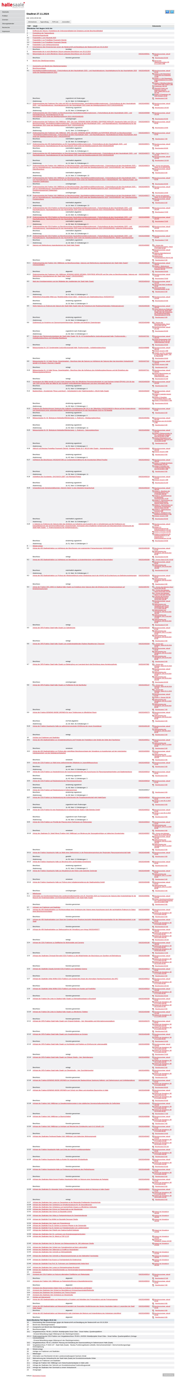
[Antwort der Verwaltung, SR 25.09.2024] (153, 1024)
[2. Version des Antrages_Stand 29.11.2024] (153, 689)
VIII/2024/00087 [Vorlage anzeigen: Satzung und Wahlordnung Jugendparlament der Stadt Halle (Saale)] (144, 245)
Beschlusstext (161, 57)
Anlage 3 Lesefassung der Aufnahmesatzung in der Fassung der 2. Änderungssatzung (162, 536)
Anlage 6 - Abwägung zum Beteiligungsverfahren (162, 513)
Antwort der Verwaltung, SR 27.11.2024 (162, 913)
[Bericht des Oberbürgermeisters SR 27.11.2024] (153, 61)
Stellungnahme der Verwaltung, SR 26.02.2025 (162, 841)
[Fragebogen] (153, 86)
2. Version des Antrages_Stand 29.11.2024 (163, 691)
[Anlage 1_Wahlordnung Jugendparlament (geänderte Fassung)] (153, 266)
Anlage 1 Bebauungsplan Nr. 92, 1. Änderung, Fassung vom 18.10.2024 (163, 435)
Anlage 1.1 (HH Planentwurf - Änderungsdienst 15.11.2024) (163, 80)
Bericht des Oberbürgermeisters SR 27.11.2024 (161, 62)
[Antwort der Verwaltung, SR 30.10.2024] (153, 962)
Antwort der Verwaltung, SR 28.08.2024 (162, 949)
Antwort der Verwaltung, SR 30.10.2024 (162, 962)
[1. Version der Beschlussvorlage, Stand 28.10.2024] (153, 322)
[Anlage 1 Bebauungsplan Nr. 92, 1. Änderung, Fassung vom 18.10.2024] (153, 433)
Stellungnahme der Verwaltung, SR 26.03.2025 (162, 612)
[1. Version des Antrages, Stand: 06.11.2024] (153, 833)
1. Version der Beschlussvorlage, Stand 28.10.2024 (162, 324)
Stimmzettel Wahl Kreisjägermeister (161, 288)
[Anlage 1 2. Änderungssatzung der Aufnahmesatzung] (153, 527)
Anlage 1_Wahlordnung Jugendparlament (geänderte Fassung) (163, 267)
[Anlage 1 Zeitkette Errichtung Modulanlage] (153, 463)
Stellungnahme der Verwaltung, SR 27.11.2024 (162, 632)
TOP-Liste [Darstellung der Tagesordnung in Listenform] (55, 22)
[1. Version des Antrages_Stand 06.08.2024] (153, 685)
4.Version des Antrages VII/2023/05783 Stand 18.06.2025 (161, 598)
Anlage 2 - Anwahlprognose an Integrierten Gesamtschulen (162, 497)
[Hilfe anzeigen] (172, 12)
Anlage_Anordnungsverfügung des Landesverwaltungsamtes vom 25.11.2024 (163, 900)
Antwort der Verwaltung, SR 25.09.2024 (162, 1025)
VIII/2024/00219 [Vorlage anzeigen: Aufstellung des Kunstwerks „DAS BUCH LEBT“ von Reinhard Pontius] (144, 476)
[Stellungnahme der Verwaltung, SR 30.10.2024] (153, 579)
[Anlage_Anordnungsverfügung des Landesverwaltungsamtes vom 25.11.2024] (153, 899)
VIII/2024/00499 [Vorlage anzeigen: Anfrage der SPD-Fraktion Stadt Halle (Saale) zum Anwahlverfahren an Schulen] (144, 1034)
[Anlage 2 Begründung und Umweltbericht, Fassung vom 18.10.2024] (153, 438)
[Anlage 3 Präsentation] (153, 400)
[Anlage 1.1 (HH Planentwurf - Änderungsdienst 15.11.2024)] (153, 78)
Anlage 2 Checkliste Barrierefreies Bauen (162, 398)
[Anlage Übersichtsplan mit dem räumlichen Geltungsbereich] (153, 373)
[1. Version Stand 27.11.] (153, 153)
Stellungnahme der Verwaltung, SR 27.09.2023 (162, 616)
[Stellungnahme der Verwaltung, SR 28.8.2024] (153, 729)
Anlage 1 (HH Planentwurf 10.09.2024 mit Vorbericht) (162, 75)
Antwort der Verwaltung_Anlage (162, 1240)
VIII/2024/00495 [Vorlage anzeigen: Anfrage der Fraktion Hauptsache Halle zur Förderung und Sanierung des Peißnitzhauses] (144, 1169)
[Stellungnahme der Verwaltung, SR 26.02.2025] (153, 840)
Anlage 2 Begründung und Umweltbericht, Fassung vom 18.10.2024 (163, 439)
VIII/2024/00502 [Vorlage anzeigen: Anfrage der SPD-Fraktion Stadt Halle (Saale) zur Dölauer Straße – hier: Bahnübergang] (144, 1057)
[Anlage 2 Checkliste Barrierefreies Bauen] (153, 397)
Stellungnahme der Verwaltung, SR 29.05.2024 (162, 678)
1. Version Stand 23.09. (163, 559)
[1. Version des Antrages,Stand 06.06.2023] (153, 587)
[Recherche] (167, 12)
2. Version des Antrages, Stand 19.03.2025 (162, 590)
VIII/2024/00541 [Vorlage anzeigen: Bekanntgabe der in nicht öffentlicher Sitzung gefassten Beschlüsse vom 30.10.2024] (144, 54)
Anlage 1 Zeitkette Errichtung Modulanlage (163, 463)
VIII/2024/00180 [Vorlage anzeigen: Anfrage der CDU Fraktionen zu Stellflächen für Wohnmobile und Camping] (144, 942)
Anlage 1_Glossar (162, 697)
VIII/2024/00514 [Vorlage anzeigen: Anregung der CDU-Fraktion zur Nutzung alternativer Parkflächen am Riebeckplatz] (144, 1274)
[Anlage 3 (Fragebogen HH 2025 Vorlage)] (153, 94)
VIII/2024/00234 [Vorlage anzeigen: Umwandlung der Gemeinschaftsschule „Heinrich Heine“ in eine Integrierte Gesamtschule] (144, 488)
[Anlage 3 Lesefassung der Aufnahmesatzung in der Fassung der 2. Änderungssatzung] (153, 534)
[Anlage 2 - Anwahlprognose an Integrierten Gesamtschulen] (153, 496)
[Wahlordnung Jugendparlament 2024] (153, 256)
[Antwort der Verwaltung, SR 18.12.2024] (153, 1047)
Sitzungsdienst (36, 1375)
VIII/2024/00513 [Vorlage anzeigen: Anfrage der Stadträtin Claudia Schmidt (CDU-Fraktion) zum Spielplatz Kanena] (144, 969)
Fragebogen (160, 86)
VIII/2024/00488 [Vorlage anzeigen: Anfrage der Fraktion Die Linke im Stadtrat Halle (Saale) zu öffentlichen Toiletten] (144, 1012)
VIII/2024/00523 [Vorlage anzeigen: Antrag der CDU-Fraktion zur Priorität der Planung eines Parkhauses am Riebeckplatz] (144, 822)
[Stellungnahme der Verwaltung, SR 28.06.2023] (153, 619)
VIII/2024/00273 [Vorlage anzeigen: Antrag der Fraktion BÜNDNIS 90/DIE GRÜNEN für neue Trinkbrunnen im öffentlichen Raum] (144, 712)
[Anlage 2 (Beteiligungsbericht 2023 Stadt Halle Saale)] (153, 83)
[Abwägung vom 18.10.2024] (153, 421)
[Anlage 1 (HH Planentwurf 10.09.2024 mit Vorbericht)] (153, 74)
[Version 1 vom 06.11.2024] (153, 800)
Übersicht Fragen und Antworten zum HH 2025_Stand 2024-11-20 (161, 90)
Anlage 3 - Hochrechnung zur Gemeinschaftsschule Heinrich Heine (163, 502)
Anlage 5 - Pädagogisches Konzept (162, 510)
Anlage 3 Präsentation (163, 400)
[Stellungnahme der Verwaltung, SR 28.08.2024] (153, 551)
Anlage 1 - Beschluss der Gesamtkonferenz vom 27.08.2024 (162, 492)
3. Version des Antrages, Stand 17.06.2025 (162, 594)
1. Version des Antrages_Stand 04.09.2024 (163, 645)
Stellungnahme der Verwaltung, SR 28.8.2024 (162, 731)
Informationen (32, 22)
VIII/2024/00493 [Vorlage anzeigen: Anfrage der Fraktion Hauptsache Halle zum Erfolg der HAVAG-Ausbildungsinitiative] (144, 1149)
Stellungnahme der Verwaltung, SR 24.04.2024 (162, 673)
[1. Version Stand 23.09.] (153, 559)
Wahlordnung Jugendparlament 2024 (163, 256)
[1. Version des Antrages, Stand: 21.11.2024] (153, 165)
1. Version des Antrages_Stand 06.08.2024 (163, 686)
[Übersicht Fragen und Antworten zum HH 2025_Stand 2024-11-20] (153, 88)
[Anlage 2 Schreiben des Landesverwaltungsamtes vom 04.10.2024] (153, 466)
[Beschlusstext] (153, 58)
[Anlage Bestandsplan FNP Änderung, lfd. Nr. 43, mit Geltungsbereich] (153, 339)
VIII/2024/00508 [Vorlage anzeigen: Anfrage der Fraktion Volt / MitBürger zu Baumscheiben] (144, 1116)
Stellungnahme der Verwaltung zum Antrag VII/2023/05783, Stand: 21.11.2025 (161, 606)
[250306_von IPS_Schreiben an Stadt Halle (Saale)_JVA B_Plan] (153, 353)
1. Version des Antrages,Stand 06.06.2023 (163, 587)
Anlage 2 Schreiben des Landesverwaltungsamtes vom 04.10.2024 (162, 467)
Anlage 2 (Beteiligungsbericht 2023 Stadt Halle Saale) (163, 83)
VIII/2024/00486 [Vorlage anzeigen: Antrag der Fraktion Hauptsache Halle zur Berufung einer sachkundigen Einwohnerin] (144, 862)
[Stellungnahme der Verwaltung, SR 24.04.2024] (153, 672)
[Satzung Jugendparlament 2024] (153, 253)
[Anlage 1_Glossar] (153, 697)
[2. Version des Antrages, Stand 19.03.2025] (153, 590)
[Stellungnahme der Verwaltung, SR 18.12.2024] (153, 651)
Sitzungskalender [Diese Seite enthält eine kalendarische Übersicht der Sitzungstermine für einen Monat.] (8, 24)
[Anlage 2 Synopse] (153, 532)
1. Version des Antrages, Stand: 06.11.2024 (162, 834)
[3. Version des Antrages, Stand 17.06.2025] (153, 593)
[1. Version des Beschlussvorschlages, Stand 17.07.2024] (153, 245)
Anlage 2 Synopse (162, 531)
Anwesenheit (66, 22)
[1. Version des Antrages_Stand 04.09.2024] (153, 644)
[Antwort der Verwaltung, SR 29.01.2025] (153, 936)
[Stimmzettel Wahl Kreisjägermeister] (153, 288)
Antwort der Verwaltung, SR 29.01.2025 (162, 936)
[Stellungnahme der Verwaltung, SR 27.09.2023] (153, 615)
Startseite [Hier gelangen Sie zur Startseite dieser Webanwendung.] (5, 12)
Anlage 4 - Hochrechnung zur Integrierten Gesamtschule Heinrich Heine (163, 506)
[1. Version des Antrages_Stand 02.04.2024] (153, 664)
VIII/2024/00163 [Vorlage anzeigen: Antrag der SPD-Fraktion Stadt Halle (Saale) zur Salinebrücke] (144, 628)
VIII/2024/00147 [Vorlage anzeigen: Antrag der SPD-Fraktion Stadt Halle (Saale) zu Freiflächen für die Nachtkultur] (144, 685)
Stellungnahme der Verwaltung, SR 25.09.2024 (162, 566)
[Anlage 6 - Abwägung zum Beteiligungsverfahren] (153, 513)
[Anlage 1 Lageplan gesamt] (153, 394)
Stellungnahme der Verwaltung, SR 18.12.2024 (162, 653)
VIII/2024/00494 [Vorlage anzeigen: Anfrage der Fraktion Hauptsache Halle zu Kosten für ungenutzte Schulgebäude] (144, 1159)
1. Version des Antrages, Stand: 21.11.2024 (162, 166)
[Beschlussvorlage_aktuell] (153, 54)
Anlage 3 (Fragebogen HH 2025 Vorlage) (162, 95)
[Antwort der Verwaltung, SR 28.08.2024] (153, 949)
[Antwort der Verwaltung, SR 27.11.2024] (153, 913)
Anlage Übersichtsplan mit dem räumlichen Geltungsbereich (162, 375)
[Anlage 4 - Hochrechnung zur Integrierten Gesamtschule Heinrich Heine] (153, 505)
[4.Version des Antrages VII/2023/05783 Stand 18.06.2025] (153, 596)
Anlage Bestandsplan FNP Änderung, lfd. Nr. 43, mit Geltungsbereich (162, 341)
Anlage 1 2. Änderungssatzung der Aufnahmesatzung (162, 528)
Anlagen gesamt (161, 351)
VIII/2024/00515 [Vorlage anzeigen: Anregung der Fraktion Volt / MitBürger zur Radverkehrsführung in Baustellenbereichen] (144, 1281)
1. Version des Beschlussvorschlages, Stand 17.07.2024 (163, 247)
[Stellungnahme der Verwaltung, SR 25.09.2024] (153, 565)
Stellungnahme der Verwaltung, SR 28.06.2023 (162, 621)
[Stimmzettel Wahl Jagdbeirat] (153, 284)
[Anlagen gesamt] (153, 351)
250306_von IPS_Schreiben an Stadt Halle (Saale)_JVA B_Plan (163, 354)
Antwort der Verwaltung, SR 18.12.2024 (162, 1048)
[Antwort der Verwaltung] (153, 1211)
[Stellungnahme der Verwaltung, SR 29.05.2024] (153, 677)
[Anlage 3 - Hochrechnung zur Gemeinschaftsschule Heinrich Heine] (153, 500)
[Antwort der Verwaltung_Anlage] (153, 1239)
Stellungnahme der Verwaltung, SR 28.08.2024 (162, 553)
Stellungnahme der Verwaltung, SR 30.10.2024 (162, 580)
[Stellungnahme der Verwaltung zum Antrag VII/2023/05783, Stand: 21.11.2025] (153, 604)
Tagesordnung (44, 22)
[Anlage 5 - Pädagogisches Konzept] (153, 509)
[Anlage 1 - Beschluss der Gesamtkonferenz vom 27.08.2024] (153, 491)
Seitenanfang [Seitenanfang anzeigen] (168, 1375)
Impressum (6, 31)
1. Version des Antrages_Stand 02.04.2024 (163, 666)
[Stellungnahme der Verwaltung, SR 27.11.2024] (153, 631)
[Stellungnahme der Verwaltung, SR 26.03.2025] (153, 610)
